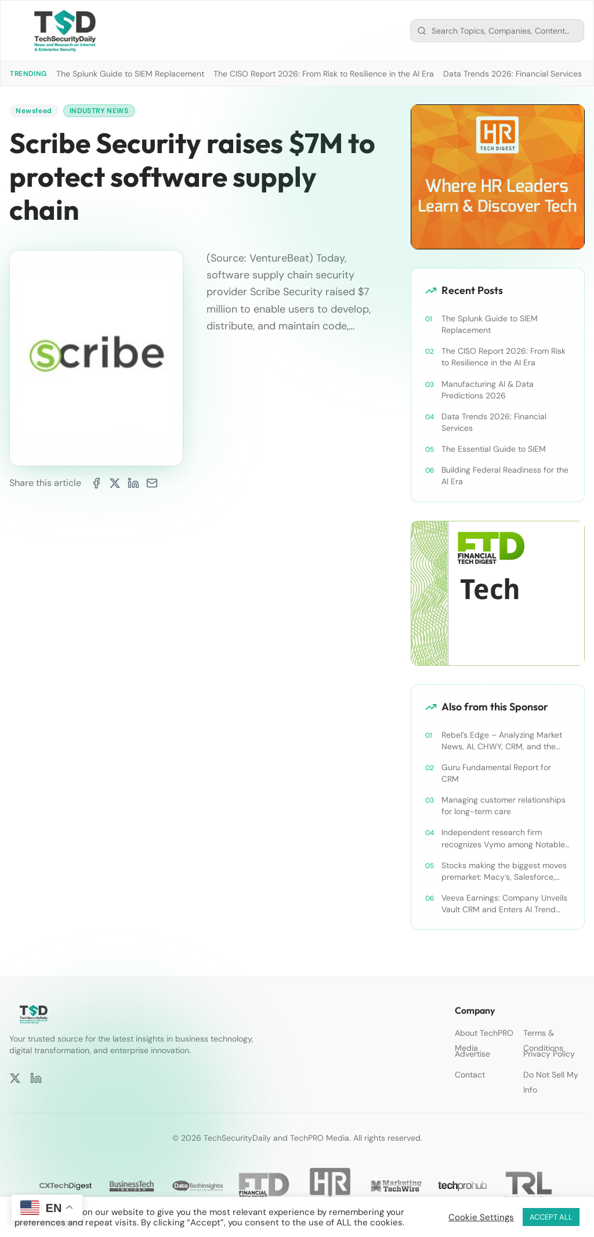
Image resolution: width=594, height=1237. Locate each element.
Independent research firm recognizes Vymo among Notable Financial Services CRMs (503, 838)
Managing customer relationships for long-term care (503, 806)
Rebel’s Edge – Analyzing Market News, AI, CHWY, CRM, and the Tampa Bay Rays (501, 741)
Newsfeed (34, 110)
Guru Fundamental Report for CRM (496, 773)
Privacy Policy (549, 1054)
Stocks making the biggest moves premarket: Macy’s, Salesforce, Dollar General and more (504, 871)
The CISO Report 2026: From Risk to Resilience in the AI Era (323, 73)
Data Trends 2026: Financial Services (512, 73)
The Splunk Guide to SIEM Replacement (130, 73)
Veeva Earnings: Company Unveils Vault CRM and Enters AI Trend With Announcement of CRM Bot (504, 904)
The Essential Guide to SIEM (493, 449)
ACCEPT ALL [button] (551, 1217)
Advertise (472, 1054)
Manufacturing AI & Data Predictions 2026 (487, 390)
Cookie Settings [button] (481, 1217)
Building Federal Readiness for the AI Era (504, 476)
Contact (470, 1074)
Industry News (99, 110)
